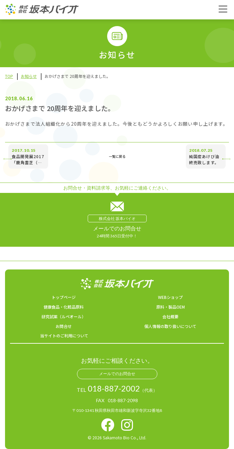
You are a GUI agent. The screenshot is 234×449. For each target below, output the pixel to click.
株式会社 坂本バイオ (117, 218)
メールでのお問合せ (117, 373)
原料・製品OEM (170, 307)
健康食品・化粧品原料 (64, 307)
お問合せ (64, 326)
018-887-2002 (114, 388)
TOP (9, 76)
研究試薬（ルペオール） (64, 316)
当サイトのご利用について (64, 335)
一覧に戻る (117, 156)
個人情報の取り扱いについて (170, 326)
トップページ (64, 297)
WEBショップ (170, 297)
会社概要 (170, 316)
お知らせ (29, 76)
